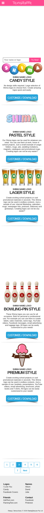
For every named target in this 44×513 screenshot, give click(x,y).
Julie (27, 492)
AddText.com (8, 500)
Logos (6, 484)
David (27, 489)
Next (25, 470)
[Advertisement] (22, 32)
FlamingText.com (10, 503)
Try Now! (35, 60)
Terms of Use (17, 511)
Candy (6, 489)
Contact (29, 497)
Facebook (29, 500)
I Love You (7, 487)
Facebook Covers (10, 492)
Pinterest (29, 503)
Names (28, 484)
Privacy (10, 511)
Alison (28, 487)
